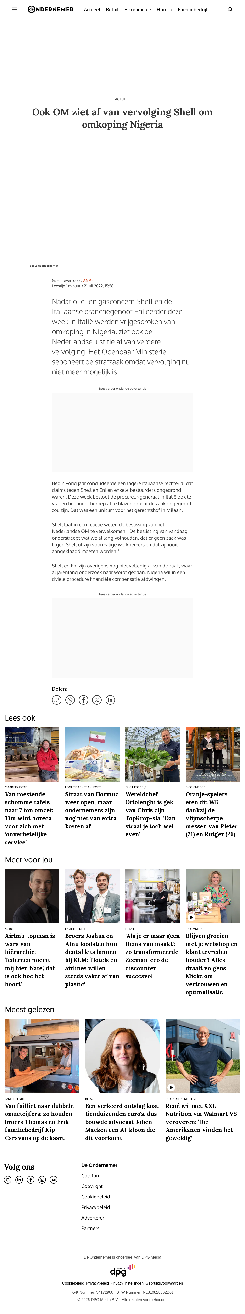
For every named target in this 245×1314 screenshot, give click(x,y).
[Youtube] (53, 1180)
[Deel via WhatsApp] (70, 700)
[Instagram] (42, 1180)
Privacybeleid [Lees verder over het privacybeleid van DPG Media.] (97, 1283)
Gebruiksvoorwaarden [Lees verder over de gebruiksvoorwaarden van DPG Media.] (164, 1283)
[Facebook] (30, 1180)
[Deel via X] (97, 700)
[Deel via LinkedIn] (110, 700)
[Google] (7, 1180)
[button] (127, 1283)
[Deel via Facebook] (83, 700)
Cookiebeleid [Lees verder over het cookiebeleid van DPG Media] (73, 1283)
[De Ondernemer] (50, 9)
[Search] (230, 9)
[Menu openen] (14, 9)
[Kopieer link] (56, 700)
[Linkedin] (19, 1180)
